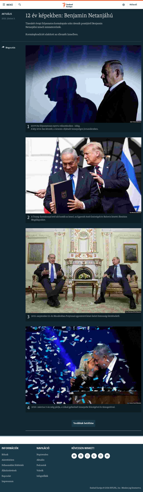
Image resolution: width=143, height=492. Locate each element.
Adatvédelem (8, 460)
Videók (40, 471)
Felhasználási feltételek (13, 465)
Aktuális (7, 14)
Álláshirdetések (9, 471)
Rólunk (5, 455)
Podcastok (41, 465)
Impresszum (7, 481)
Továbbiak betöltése (83, 423)
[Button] (8, 48)
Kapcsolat (6, 476)
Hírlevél (133, 5)
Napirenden (42, 455)
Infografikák (42, 476)
